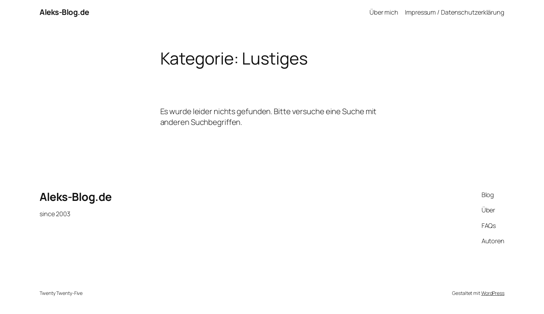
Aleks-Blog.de (64, 12)
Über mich (383, 12)
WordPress (492, 293)
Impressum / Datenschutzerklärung (454, 12)
